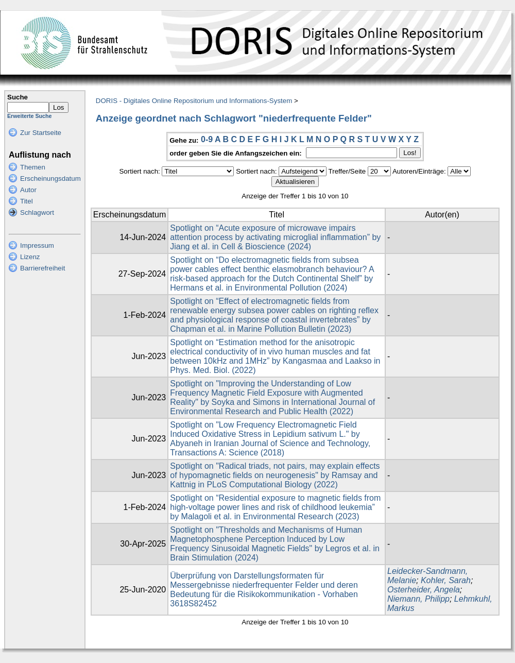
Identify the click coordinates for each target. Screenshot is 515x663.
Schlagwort (37, 212)
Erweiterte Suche (29, 116)
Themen (32, 167)
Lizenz (30, 257)
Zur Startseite (40, 133)
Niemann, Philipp (418, 598)
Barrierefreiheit (42, 268)
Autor (28, 190)
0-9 (207, 139)
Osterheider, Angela (423, 589)
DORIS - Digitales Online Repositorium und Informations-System (194, 101)
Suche (17, 97)
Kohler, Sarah (446, 580)
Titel (26, 201)
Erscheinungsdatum (50, 178)
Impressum (37, 245)
